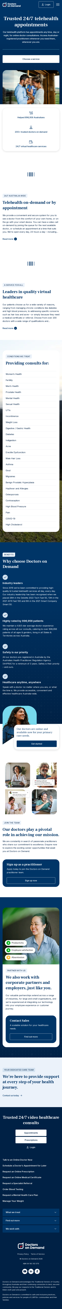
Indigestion (11, 440)
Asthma (9, 464)
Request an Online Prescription (18, 1171)
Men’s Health (12, 386)
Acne (8, 446)
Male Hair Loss (13, 458)
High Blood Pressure (16, 506)
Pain (8, 512)
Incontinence (12, 416)
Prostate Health (13, 392)
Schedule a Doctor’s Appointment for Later (25, 1165)
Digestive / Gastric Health (18, 428)
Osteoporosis (12, 494)
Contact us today (12, 1095)
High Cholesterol (14, 524)
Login (46, 4)
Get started (36, 743)
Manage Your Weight (13, 1201)
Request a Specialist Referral (17, 1183)
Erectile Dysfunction (15, 452)
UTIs (8, 410)
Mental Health (13, 398)
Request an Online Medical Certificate (22, 1177)
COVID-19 (10, 518)
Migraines (10, 476)
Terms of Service (38, 1254)
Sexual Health (13, 404)
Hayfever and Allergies (17, 488)
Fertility (9, 380)
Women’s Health (14, 374)
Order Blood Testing (13, 1189)
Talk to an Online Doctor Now (17, 1160)
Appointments (31, 1133)
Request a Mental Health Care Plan (20, 1195)
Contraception (13, 500)
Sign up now (31, 880)
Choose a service (31, 59)
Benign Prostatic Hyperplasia (20, 482)
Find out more (31, 1036)
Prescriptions (31, 1140)
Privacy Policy (23, 1254)
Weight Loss (11, 422)
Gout (8, 470)
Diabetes (10, 434)
